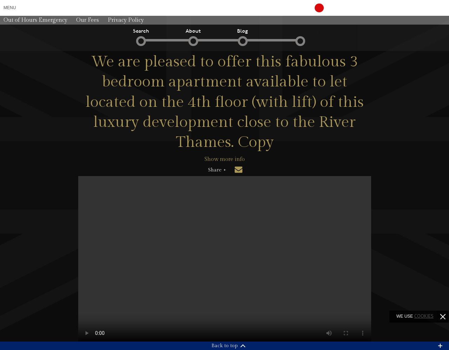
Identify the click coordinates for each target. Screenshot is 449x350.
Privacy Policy (126, 20)
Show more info (225, 159)
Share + (217, 170)
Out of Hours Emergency (35, 20)
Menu (10, 7)
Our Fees (87, 20)
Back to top (225, 346)
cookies (424, 316)
